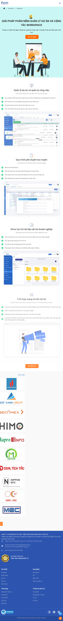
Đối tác (3, 578)
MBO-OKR (36, 578)
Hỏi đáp (35, 600)
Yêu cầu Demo (32, 37)
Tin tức (35, 597)
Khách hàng (4, 575)
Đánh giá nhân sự (38, 581)
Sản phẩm (11, 8)
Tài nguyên (36, 592)
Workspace (19, 8)
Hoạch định (4, 597)
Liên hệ (3, 581)
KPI (34, 575)
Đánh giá (3, 603)
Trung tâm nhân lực (6, 592)
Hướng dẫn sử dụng (38, 595)
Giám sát (3, 600)
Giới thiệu (4, 572)
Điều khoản (4, 584)
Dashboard (4, 595)
